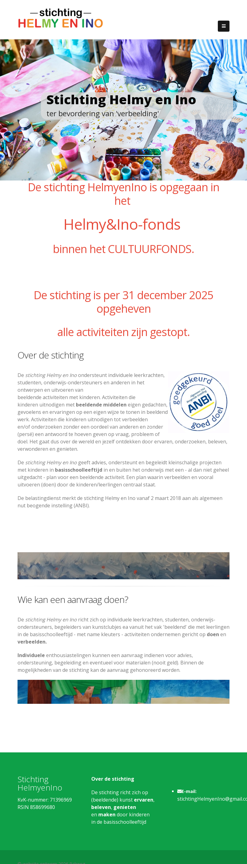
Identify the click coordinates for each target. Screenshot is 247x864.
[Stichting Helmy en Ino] (61, 17)
